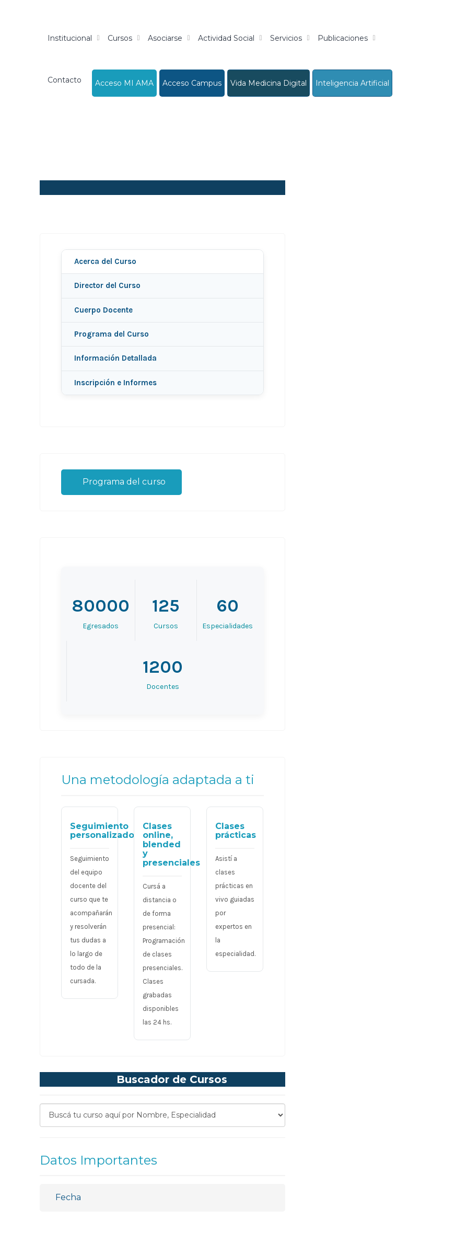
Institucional (70, 38)
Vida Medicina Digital (268, 83)
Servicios (286, 38)
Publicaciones (343, 38)
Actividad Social (226, 38)
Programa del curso (121, 482)
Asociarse (165, 38)
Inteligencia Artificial (352, 83)
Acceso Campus (191, 83)
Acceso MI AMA (124, 83)
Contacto (64, 80)
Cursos (120, 38)
